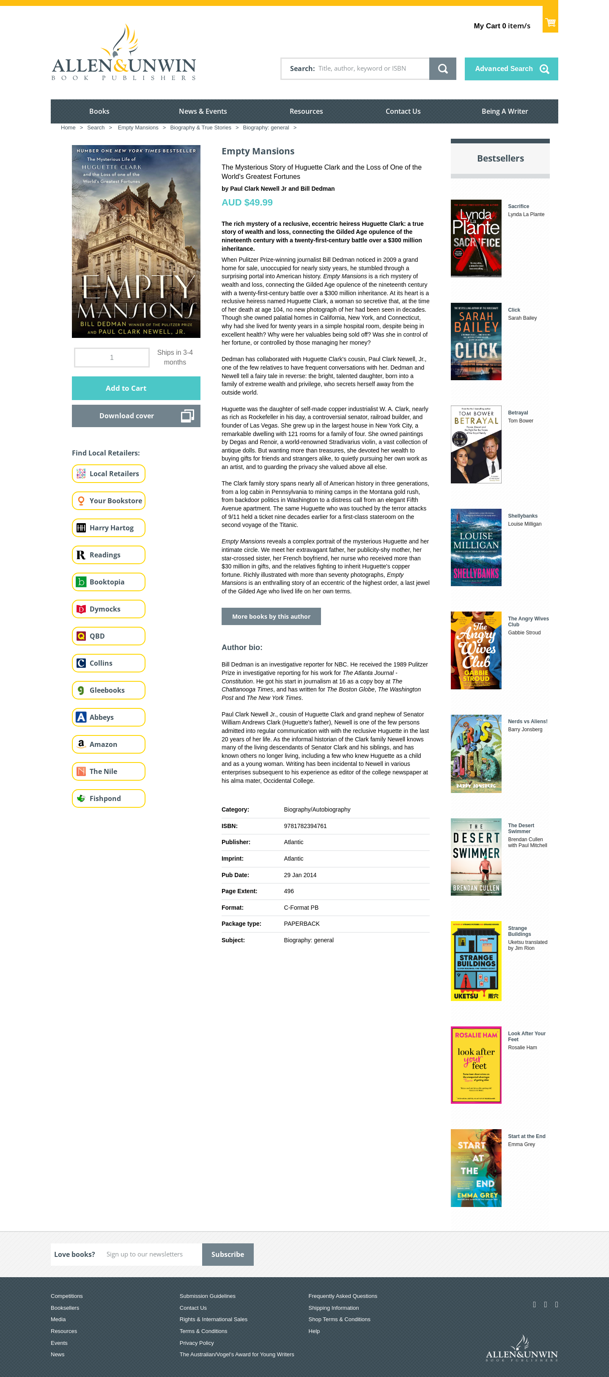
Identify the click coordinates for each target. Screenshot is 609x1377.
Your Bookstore (116, 500)
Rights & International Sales (213, 1319)
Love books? (74, 1254)
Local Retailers (114, 473)
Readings (105, 555)
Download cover (126, 415)
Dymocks (105, 609)
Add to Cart (126, 388)
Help (314, 1331)
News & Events (203, 111)
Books (99, 111)
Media (58, 1319)
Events (59, 1343)
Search (301, 68)
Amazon (104, 744)
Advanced (504, 68)
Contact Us (403, 111)
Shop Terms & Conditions (339, 1319)
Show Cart (550, 19)
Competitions (67, 1296)
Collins (101, 663)
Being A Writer (505, 111)
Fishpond (105, 798)
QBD (97, 636)
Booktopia (107, 582)
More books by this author (271, 616)
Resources (306, 111)
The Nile (103, 771)
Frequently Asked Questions (343, 1296)
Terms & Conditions (204, 1331)
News (58, 1354)
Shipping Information (334, 1308)
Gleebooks (107, 690)
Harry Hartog (112, 527)
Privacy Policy (197, 1343)
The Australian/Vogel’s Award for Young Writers (237, 1354)
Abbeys (102, 717)
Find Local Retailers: (106, 453)
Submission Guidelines (208, 1296)
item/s (502, 25)
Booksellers (65, 1308)
